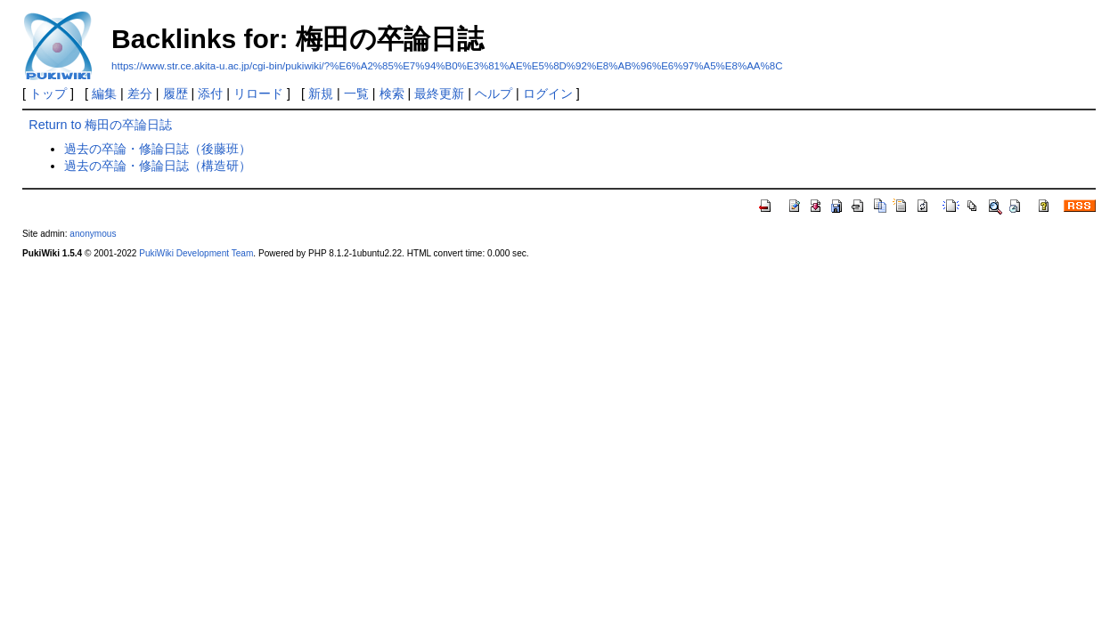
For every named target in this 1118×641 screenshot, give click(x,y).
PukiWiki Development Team (196, 253)
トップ (48, 93)
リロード (258, 93)
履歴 (175, 93)
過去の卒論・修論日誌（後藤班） (157, 149)
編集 (104, 93)
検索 (391, 93)
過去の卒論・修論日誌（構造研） (157, 165)
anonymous (92, 234)
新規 (320, 93)
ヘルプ (493, 93)
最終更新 (439, 93)
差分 (139, 93)
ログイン (548, 93)
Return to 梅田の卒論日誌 (100, 125)
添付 (210, 93)
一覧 (356, 93)
